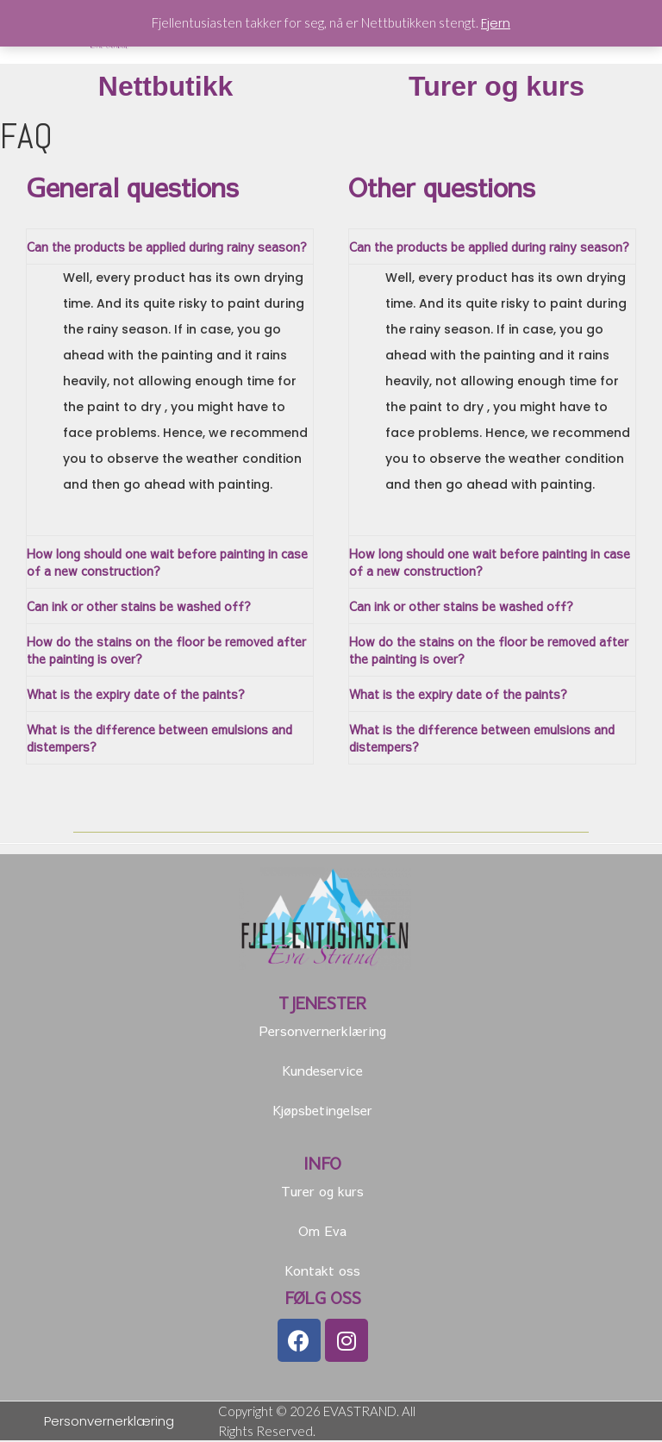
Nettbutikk (165, 87)
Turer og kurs (496, 87)
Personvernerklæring (322, 1032)
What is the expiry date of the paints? (136, 695)
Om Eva (322, 1232)
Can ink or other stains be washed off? (139, 607)
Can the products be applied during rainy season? (167, 248)
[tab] (170, 248)
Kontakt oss (322, 1272)
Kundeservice (322, 1072)
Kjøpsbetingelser (322, 1111)
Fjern (495, 23)
